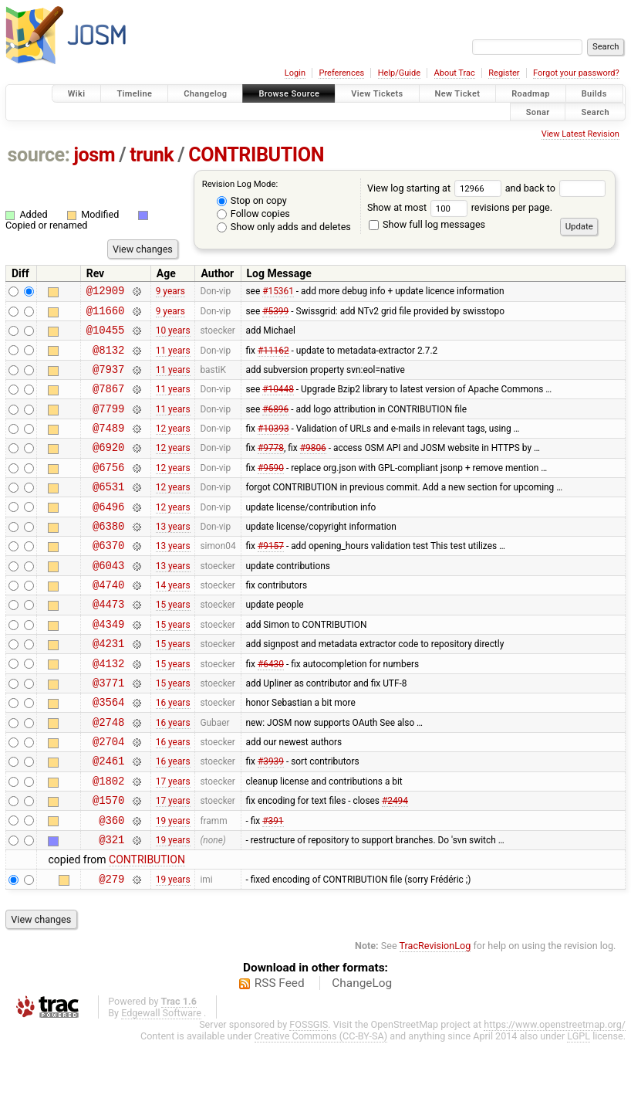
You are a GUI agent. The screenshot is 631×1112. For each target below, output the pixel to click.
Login (295, 73)
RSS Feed (280, 1052)
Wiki (77, 94)
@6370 (108, 577)
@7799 (108, 424)
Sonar (538, 112)
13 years (173, 555)
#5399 (275, 314)
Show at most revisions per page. (459, 207)
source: (39, 155)
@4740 (108, 621)
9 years (170, 292)
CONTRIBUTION (256, 155)
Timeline (134, 94)
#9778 (271, 468)
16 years (173, 753)
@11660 (105, 314)
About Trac (454, 73)
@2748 (108, 775)
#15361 (278, 292)
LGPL (578, 1105)
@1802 (108, 840)
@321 (111, 906)
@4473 (108, 643)
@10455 (105, 336)
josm (94, 155)
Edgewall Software (161, 1082)
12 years (173, 446)
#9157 (271, 577)
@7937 (108, 380)
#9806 (313, 468)
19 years (173, 884)
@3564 (108, 752)
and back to (555, 188)
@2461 (108, 818)
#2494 (395, 862)
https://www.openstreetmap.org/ (555, 1094)
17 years (173, 840)
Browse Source (288, 94)
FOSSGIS (308, 1094)
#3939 (271, 818)
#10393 (273, 446)
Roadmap (530, 94)
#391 (272, 884)
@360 (111, 884)
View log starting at (436, 188)
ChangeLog (362, 1052)
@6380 (108, 555)
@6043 (108, 599)
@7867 (108, 402)
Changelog (205, 94)
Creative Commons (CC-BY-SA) (321, 1105)
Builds (594, 94)
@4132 (108, 709)
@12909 (105, 292)
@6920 (108, 467)
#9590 (271, 489)
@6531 (108, 511)
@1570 (108, 862)
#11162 (273, 358)
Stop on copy (252, 200)
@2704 (108, 796)
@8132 (108, 358)
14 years (173, 621)
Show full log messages (427, 224)
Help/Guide (399, 73)
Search (595, 112)
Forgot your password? (576, 73)
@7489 (108, 446)
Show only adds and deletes (284, 226)
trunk (152, 155)
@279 (111, 948)
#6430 (271, 708)
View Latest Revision (580, 134)
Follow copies (253, 213)
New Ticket (458, 94)
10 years (173, 336)
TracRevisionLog (435, 1015)
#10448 (278, 402)
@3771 (108, 731)
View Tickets (377, 94)
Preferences (341, 73)
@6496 (108, 534)
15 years (173, 643)
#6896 (275, 424)
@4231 (108, 687)
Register (503, 73)
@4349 (108, 665)
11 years (173, 358)
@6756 (108, 490)
